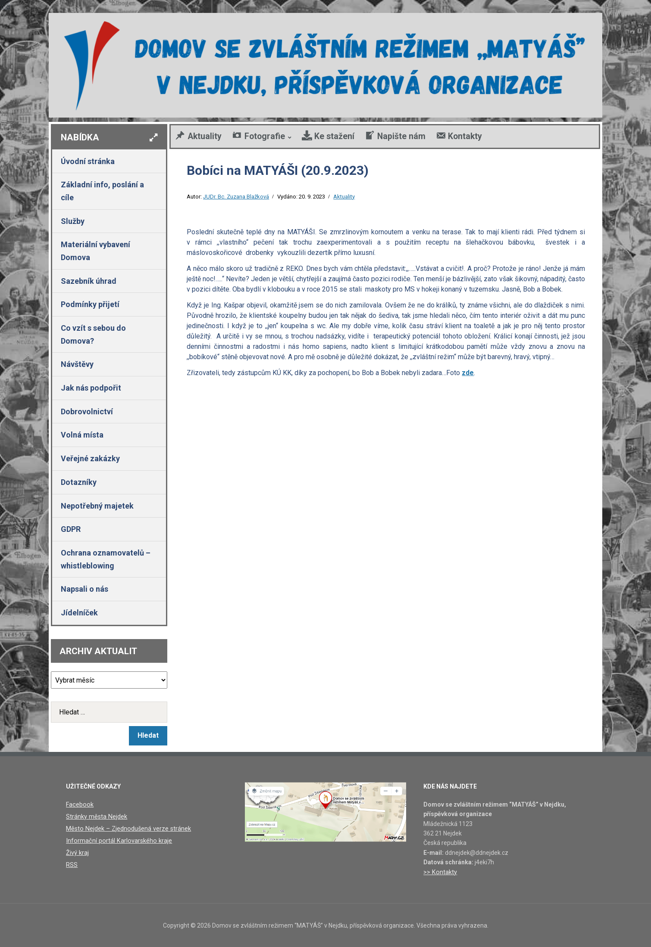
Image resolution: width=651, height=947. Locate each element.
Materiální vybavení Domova (95, 251)
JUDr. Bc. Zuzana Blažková (236, 196)
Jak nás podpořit (91, 387)
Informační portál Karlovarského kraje (117, 839)
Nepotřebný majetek (97, 505)
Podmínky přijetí (90, 304)
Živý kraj (77, 851)
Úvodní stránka (88, 161)
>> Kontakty (439, 872)
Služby (73, 221)
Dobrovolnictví (87, 411)
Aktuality (344, 196)
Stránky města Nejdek (95, 816)
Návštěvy (77, 364)
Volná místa (82, 434)
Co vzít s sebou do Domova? (93, 334)
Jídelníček (79, 612)
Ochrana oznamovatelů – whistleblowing (105, 559)
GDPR (71, 529)
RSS (72, 863)
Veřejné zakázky (90, 458)
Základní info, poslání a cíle (102, 191)
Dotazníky (79, 482)
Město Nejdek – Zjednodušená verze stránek (126, 828)
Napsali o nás (84, 588)
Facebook (79, 804)
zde (468, 373)
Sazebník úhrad (88, 281)
